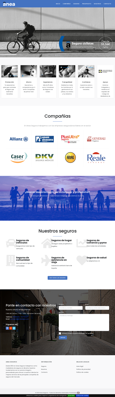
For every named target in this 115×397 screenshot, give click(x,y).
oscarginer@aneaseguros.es (19, 319)
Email (86, 304)
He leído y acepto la (78, 333)
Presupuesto (86, 4)
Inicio (58, 4)
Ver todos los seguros (57, 278)
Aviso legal (79, 366)
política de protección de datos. (84, 333)
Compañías (67, 4)
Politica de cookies (82, 395)
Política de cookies (82, 372)
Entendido (71, 395)
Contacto (107, 4)
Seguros (76, 4)
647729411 (24, 317)
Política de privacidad (83, 369)
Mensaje (61, 312)
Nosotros (97, 4)
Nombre (61, 304)
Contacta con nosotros (57, 202)
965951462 (16, 317)
